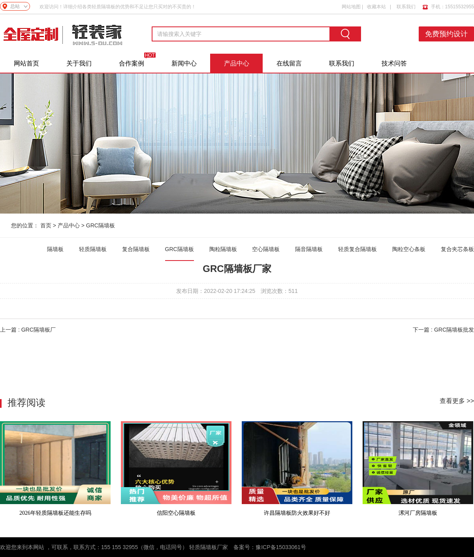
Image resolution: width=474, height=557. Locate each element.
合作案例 (131, 63)
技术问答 (394, 63)
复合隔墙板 (136, 249)
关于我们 (79, 63)
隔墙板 (55, 249)
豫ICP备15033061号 (281, 547)
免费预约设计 (446, 34)
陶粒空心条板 (408, 249)
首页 (45, 225)
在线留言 (289, 63)
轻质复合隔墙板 (357, 249)
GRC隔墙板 (100, 225)
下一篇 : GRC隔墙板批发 (443, 329)
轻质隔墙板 (93, 249)
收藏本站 (376, 6)
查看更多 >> (457, 401)
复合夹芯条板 (457, 249)
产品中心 (236, 63)
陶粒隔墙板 (223, 249)
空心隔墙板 (266, 249)
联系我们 (406, 6)
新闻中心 (184, 63)
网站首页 (26, 63)
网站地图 (351, 6)
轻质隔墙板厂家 (208, 547)
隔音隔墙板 (309, 249)
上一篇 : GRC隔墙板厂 (28, 329)
